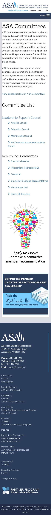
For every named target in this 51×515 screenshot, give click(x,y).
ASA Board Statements (11, 390)
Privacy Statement (42, 509)
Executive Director (18, 161)
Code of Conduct (8, 413)
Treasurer (14, 174)
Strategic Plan (7, 382)
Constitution (6, 376)
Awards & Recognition (10, 438)
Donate (4, 473)
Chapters (5, 398)
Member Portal (7, 447)
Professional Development (12, 435)
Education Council (18, 129)
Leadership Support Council (21, 118)
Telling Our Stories (9, 478)
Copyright (4, 509)
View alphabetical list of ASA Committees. (23, 94)
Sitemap (25, 512)
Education (5, 418)
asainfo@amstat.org (16, 367)
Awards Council (17, 122)
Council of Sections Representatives (27, 181)
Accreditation (7, 407)
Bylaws (4, 379)
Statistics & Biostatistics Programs (16, 425)
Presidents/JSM (17, 187)
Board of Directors (18, 194)
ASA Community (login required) (15, 450)
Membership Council (19, 136)
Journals (5, 465)
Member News (7, 453)
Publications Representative (23, 167)
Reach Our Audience (10, 470)
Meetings (5, 430)
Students (5, 421)
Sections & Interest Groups (12, 402)
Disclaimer (14, 509)
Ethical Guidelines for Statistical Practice (18, 410)
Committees (6, 395)
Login (45, 10)
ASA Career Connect (10, 441)
